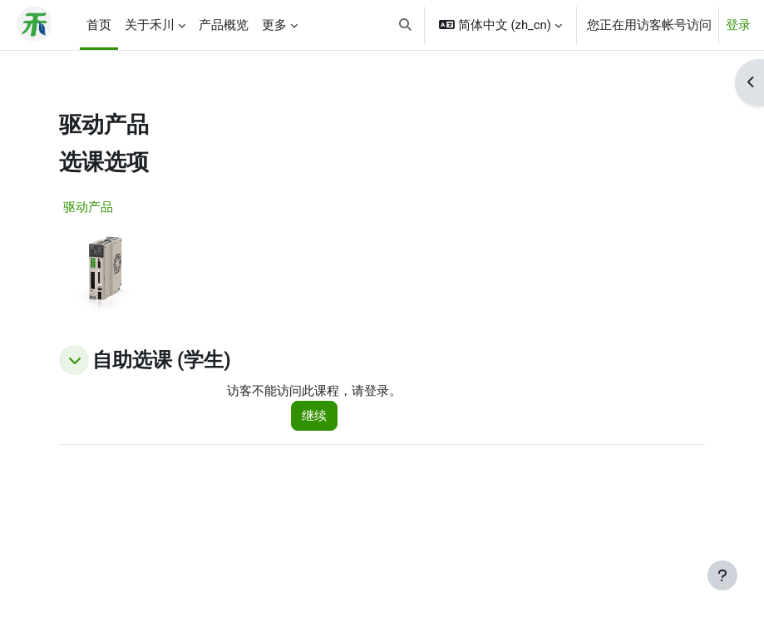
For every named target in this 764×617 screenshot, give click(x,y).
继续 (314, 415)
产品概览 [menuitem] (224, 24)
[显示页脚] (722, 575)
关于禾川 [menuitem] (150, 24)
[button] (406, 25)
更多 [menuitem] (274, 24)
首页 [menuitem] (98, 24)
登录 (738, 24)
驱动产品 (88, 207)
